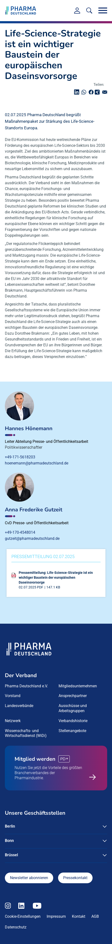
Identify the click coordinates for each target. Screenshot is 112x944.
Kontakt (78, 916)
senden (106, 92)
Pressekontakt (75, 877)
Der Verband (21, 675)
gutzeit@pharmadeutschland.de (32, 538)
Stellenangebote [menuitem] (72, 730)
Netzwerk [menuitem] (13, 720)
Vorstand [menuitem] (12, 695)
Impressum (56, 916)
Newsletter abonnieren (29, 877)
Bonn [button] (9, 840)
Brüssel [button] (11, 855)
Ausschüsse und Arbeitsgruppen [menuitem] (73, 708)
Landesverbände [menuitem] (19, 705)
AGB (95, 916)
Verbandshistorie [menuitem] (73, 720)
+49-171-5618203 (20, 457)
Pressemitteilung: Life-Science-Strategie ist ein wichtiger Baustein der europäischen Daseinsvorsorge (56, 577)
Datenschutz (15, 927)
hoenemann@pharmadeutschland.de (36, 463)
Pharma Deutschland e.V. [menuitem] (26, 686)
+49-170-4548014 (20, 532)
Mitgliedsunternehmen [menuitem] (78, 686)
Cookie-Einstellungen (23, 916)
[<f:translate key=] (89, 11)
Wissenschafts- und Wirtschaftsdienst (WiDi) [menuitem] (26, 733)
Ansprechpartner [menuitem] (73, 695)
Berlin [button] (10, 826)
